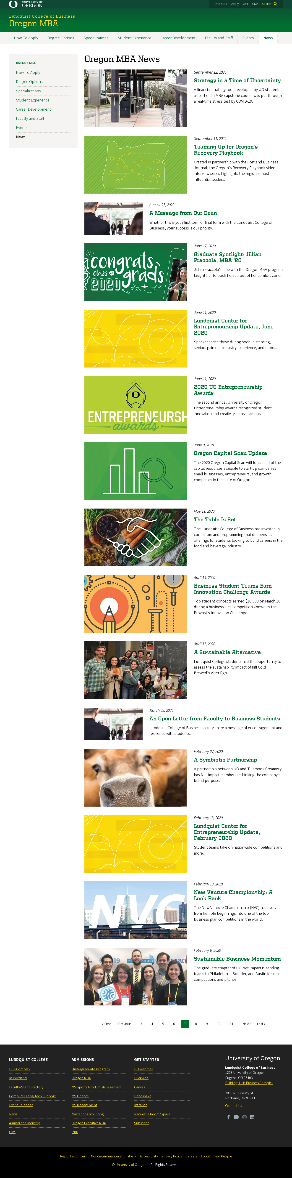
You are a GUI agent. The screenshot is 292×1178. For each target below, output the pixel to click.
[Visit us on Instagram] (244, 1117)
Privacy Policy (171, 1156)
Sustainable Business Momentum (237, 958)
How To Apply (26, 38)
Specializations (95, 38)
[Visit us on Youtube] (236, 1117)
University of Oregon (252, 1058)
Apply (235, 4)
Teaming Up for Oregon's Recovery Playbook (226, 150)
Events (248, 38)
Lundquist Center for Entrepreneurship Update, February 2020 (227, 832)
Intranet (140, 1105)
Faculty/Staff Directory (26, 1087)
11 (233, 1023)
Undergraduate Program (91, 1069)
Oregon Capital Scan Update (230, 453)
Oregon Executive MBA (89, 1123)
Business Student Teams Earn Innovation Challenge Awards (233, 589)
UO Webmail (143, 1069)
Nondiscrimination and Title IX (113, 1156)
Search (266, 4)
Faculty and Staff (219, 38)
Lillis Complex (19, 1069)
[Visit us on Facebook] (228, 1117)
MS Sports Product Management (97, 1087)
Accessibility (149, 1156)
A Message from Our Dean (183, 213)
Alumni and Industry (24, 1123)
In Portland (18, 1078)
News (268, 38)
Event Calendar (21, 1105)
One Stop (220, 4)
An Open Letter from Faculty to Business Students (214, 718)
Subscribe (141, 1123)
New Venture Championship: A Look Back (233, 895)
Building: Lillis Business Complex (249, 1082)
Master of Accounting (88, 1114)
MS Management (84, 1105)
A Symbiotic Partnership (225, 760)
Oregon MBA (26, 63)
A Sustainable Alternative (227, 652)
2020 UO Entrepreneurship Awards (228, 390)
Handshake (142, 1096)
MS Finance (80, 1096)
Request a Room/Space (152, 1114)
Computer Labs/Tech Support (32, 1096)
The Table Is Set (215, 519)
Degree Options (60, 38)
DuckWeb (141, 1078)
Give (255, 4)
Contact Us (233, 1105)
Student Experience (134, 38)
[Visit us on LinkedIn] (252, 1117)
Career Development (178, 38)
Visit (245, 4)
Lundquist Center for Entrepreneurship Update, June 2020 (234, 326)
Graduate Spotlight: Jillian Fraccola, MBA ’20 (227, 257)
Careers (191, 1156)
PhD (75, 1132)
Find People (223, 1156)
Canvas (139, 1087)
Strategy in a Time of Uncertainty (237, 80)
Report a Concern (73, 1156)
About (205, 1156)
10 (220, 1023)
